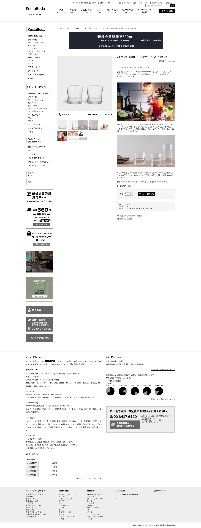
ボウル (30, 63)
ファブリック (33, 154)
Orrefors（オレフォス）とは (82, 29)
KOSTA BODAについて (67, 494)
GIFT (117, 498)
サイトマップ (31, 510)
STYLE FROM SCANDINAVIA (126, 495)
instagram (161, 491)
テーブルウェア (34, 58)
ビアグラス (32, 45)
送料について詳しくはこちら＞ (163, 370)
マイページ (143, 3)
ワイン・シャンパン (36, 43)
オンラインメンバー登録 (127, 3)
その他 (30, 78)
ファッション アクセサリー (39, 162)
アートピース (33, 71)
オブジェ (62, 514)
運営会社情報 (31, 516)
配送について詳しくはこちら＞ (163, 399)
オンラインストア (63, 29)
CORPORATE (120, 491)
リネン (30, 151)
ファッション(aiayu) (37, 166)
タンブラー (32, 48)
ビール (89, 501)
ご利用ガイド (170, 3)
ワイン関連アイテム (36, 111)
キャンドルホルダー (36, 75)
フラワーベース (34, 67)
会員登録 (29, 496)
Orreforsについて (94, 494)
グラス (96, 29)
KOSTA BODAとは (35, 36)
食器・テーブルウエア (36, 147)
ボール (61, 510)
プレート (31, 61)
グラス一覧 (32, 40)
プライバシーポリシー (34, 512)
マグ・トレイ (33, 54)
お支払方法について (33, 505)
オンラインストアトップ (35, 494)
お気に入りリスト (156, 3)
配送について (31, 507)
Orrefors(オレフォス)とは (39, 93)
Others (62, 503)
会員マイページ (32, 499)
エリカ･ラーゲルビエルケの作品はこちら (133, 67)
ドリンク (62, 496)
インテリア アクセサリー (38, 158)
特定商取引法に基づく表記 (36, 514)
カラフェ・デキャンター (37, 51)
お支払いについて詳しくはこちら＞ (89, 478)
